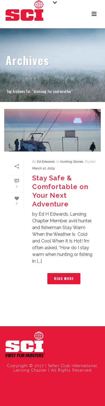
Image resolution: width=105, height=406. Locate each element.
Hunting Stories (71, 162)
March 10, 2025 (43, 168)
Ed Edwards (46, 162)
